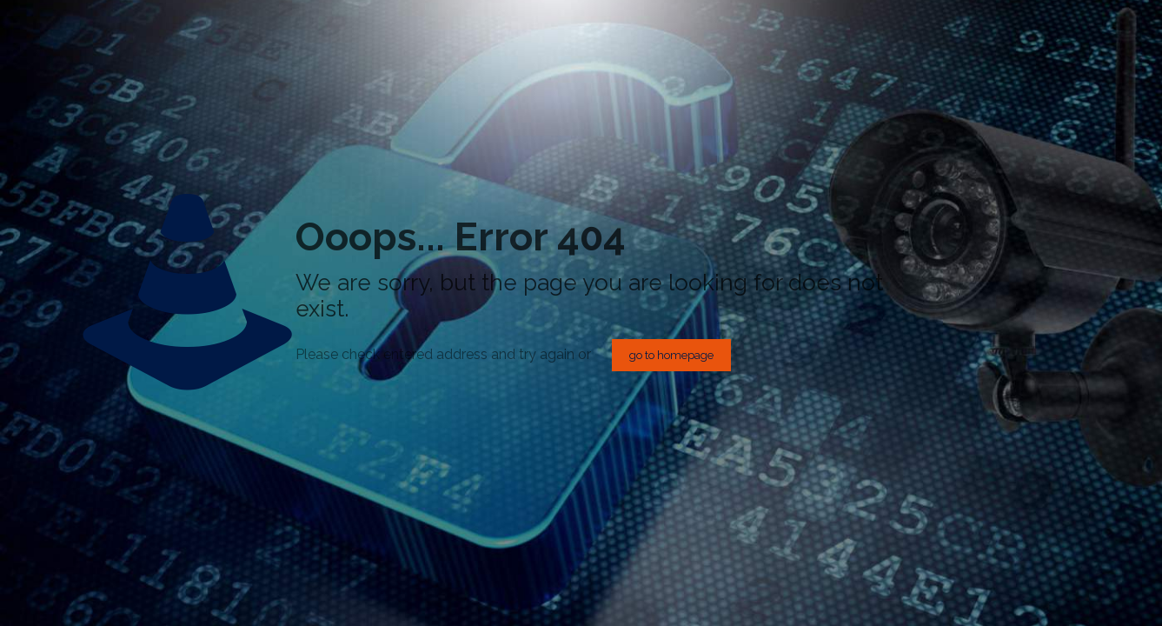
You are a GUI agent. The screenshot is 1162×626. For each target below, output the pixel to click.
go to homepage (671, 355)
